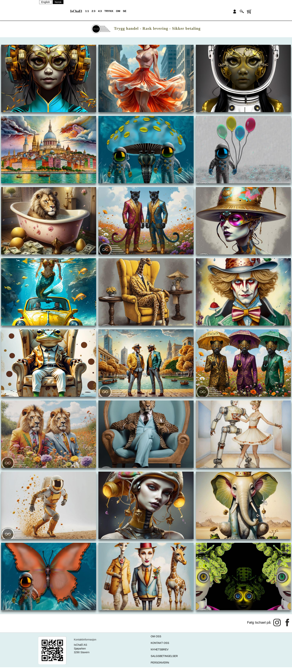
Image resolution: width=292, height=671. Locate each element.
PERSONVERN (160, 662)
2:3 (93, 11)
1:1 (87, 11)
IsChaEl (76, 11)
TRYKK (108, 11)
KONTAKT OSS (160, 642)
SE (124, 11)
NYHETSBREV (159, 649)
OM (118, 11)
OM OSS (156, 636)
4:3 (100, 11)
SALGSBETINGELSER (164, 656)
